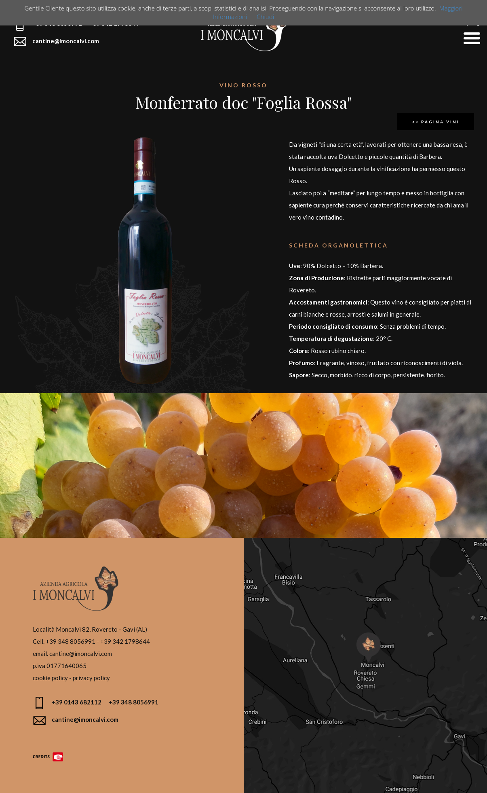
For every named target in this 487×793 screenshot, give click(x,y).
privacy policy (91, 677)
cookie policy (50, 677)
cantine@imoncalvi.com (80, 653)
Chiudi (265, 17)
